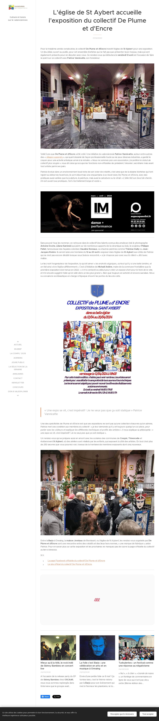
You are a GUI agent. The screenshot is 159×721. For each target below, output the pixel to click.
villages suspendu (54, 157)
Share (45, 697)
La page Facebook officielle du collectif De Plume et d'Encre (76, 560)
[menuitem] (18, 344)
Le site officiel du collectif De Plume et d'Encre (70, 564)
